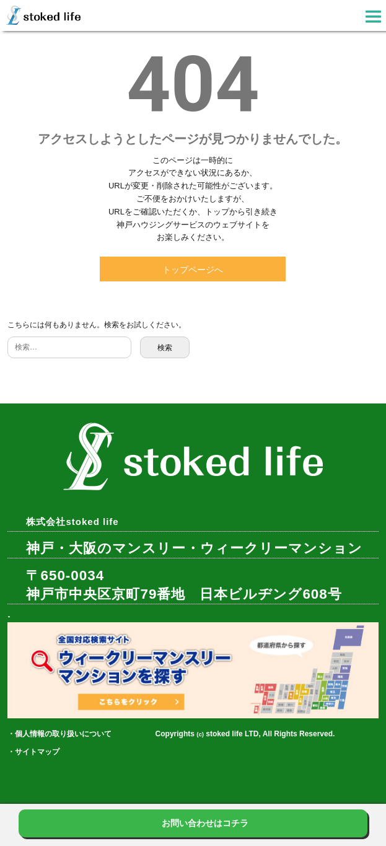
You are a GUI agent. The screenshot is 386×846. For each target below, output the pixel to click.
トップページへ (192, 270)
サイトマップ (37, 751)
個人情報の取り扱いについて (63, 733)
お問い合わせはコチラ (205, 823)
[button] (373, 18)
